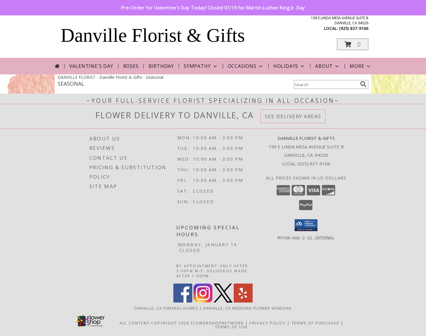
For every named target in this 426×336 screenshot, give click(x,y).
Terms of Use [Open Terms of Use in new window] (231, 326)
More (360, 66)
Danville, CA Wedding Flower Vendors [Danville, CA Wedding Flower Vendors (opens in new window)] (247, 308)
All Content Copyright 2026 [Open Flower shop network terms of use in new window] (154, 323)
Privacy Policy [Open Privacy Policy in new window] (267, 323)
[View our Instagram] (202, 301)
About (327, 66)
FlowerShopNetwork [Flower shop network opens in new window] (217, 323)
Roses (131, 66)
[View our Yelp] (243, 301)
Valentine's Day (91, 66)
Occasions (246, 66)
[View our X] (223, 301)
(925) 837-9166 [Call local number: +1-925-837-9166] (353, 28)
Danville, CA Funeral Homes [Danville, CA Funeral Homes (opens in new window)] (166, 308)
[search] (363, 84)
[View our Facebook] (182, 301)
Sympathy (201, 66)
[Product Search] (325, 84)
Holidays (289, 66)
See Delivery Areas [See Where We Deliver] (293, 116)
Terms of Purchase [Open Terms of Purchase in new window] (315, 323)
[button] (352, 44)
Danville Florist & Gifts (153, 35)
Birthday (161, 66)
